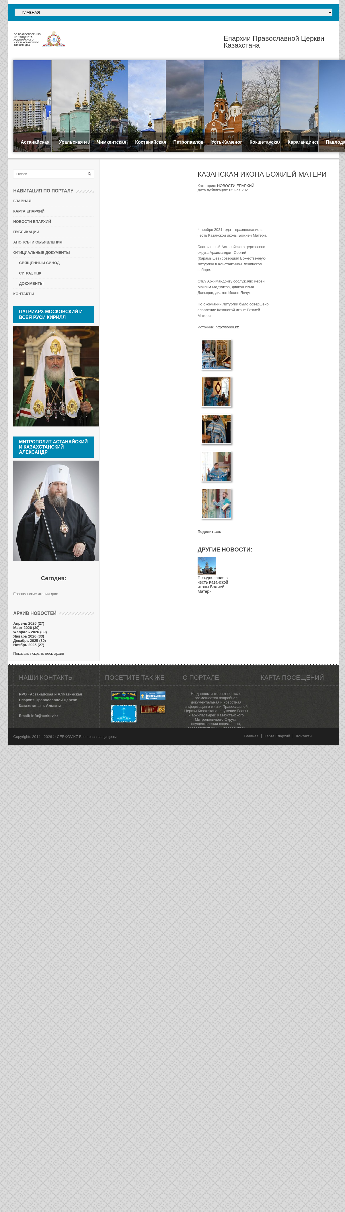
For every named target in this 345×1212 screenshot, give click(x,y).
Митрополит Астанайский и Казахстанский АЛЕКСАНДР (53, 447)
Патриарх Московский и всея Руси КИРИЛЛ (51, 314)
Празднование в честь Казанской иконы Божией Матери (213, 584)
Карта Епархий (277, 736)
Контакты (304, 736)
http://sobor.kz (227, 327)
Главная (251, 736)
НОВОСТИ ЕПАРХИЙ (235, 186)
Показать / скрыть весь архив (38, 653)
